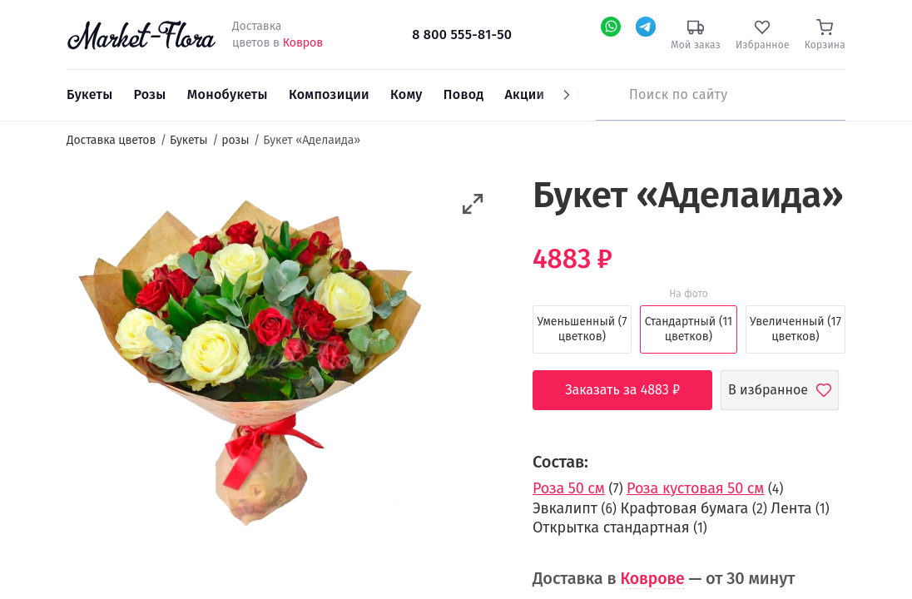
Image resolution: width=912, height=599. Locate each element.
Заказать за (635, 390)
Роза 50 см (569, 488)
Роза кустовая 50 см (695, 488)
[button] (473, 204)
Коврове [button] (654, 578)
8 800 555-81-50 (462, 34)
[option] (254, 363)
